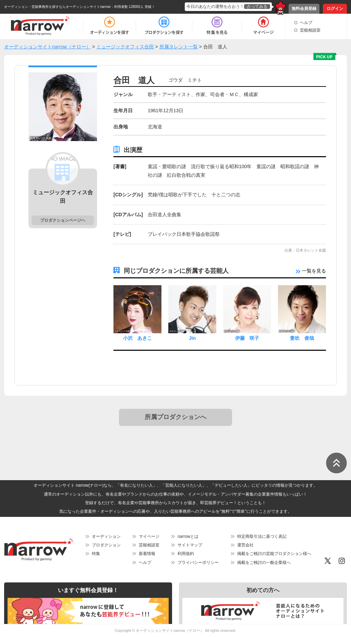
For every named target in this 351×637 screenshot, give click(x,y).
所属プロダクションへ (175, 417)
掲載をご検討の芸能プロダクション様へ (274, 553)
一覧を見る (311, 271)
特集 (96, 553)
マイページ (149, 536)
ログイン (335, 8)
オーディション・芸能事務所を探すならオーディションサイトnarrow (57, 7)
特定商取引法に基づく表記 (262, 536)
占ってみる (257, 6)
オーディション (106, 536)
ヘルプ (306, 22)
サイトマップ (190, 545)
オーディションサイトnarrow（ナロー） (170, 630)
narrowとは (188, 536)
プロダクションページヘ (62, 220)
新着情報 (147, 553)
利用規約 (186, 553)
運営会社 (245, 545)
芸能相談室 (310, 30)
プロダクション (106, 545)
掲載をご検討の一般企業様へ (264, 562)
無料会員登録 (304, 8)
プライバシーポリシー (198, 562)
